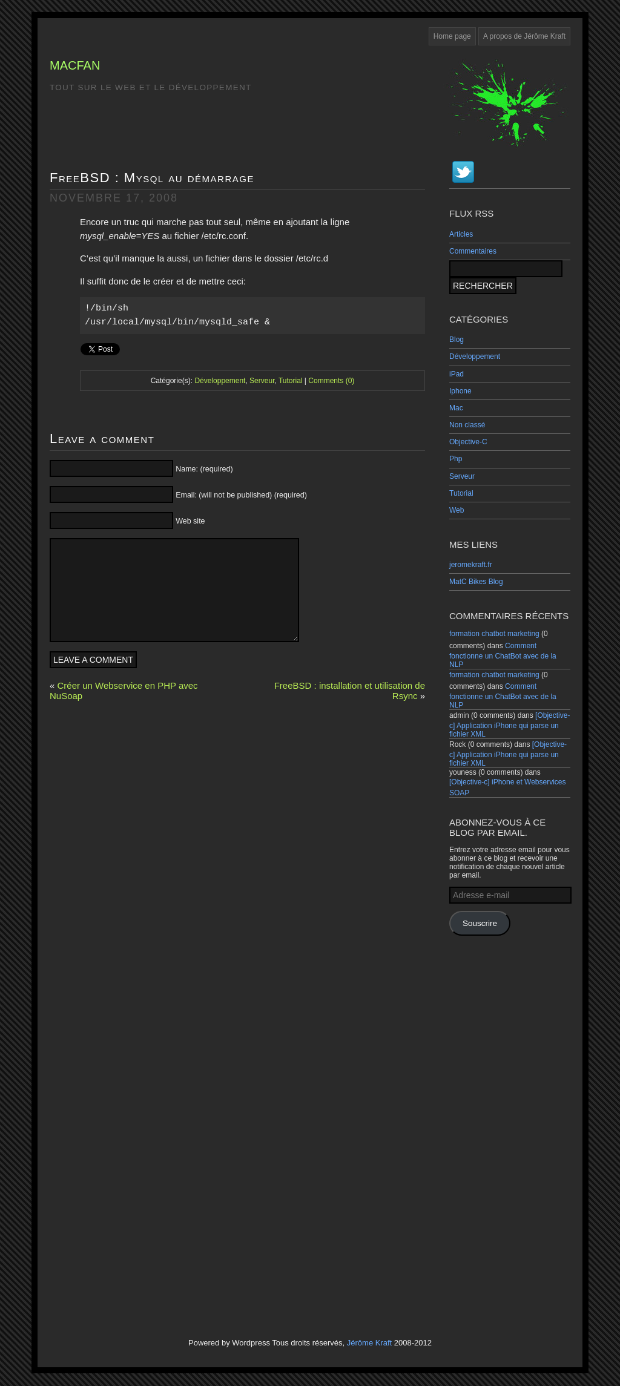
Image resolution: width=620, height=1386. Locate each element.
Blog (456, 339)
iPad (456, 374)
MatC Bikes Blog (476, 581)
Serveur (462, 476)
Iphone (460, 391)
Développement (474, 356)
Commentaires (472, 251)
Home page (452, 36)
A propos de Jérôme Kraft (524, 36)
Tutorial (461, 493)
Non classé (467, 425)
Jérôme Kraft (369, 1342)
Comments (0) (331, 380)
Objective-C (468, 442)
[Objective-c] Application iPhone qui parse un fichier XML (509, 724)
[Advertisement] (509, 1124)
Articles (461, 234)
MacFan (75, 65)
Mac (456, 408)
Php (455, 459)
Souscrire (480, 923)
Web (456, 510)
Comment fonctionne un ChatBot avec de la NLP (502, 655)
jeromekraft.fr (470, 564)
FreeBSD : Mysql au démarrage (152, 177)
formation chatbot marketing (494, 633)
